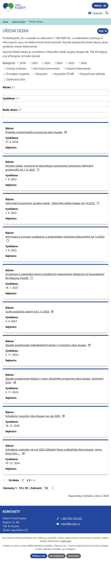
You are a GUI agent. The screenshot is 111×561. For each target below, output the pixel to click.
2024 (59, 63)
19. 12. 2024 (12, 463)
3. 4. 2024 (11, 321)
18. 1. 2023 (11, 287)
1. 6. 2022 (11, 179)
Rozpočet (42, 74)
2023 (47, 63)
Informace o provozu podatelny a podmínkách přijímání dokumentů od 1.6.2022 (54, 238)
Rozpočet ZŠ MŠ (64, 74)
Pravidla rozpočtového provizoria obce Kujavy (36, 132)
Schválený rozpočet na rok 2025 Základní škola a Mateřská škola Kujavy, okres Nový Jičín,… (53, 451)
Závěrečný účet (16, 79)
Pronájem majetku (18, 74)
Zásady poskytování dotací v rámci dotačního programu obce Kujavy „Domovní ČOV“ (54, 380)
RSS (103, 31)
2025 (72, 63)
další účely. (66, 541)
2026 (84, 63)
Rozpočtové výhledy (92, 74)
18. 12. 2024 (12, 425)
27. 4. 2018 (11, 142)
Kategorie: (9, 62)
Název (8, 87)
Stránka (14, 480)
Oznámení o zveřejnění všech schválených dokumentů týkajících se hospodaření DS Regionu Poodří (54, 276)
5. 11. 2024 (11, 354)
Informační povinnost (46, 68)
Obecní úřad (18, 21)
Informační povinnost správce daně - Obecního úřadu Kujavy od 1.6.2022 (52, 203)
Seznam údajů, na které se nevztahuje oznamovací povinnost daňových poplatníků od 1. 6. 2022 (49, 167)
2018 (23, 63)
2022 (35, 63)
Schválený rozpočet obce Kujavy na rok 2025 (35, 416)
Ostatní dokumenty (78, 68)
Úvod (5, 21)
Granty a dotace (16, 68)
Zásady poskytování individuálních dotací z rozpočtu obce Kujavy (48, 345)
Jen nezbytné (57, 555)
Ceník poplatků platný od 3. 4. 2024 (29, 311)
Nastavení (73, 555)
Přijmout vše (38, 555)
